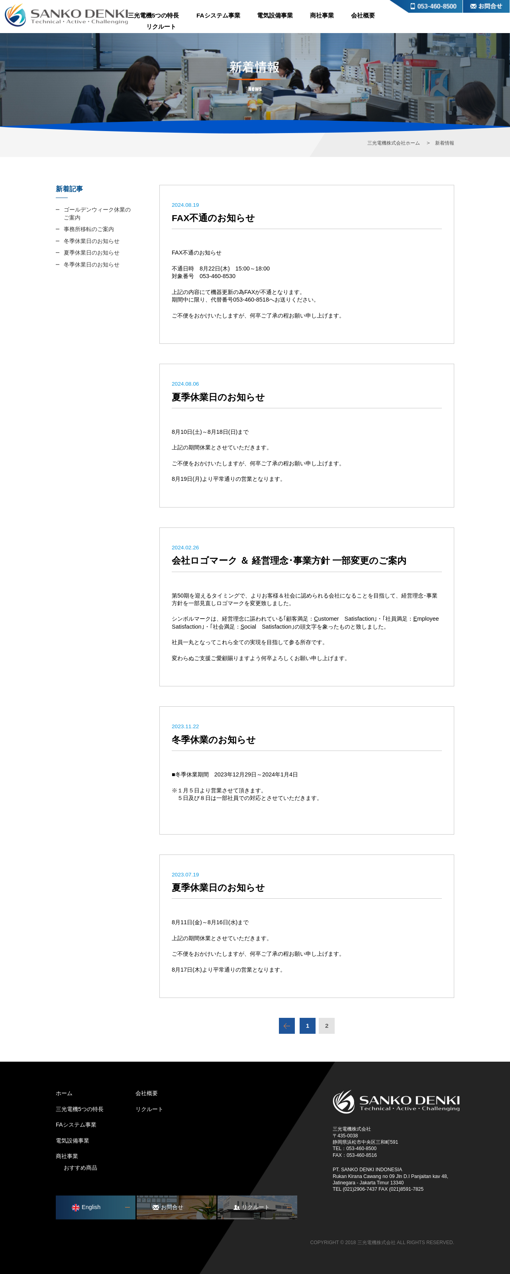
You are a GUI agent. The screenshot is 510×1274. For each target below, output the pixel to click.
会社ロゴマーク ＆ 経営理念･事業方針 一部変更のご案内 (289, 560)
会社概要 (363, 15)
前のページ (287, 1026)
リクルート (161, 26)
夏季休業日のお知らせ (218, 397)
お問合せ (486, 6)
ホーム (64, 1093)
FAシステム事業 (218, 15)
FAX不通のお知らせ (213, 218)
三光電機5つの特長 (153, 15)
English (86, 1208)
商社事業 (322, 15)
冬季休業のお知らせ (214, 740)
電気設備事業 (275, 15)
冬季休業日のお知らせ (92, 241)
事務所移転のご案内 (89, 229)
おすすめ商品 (80, 1168)
